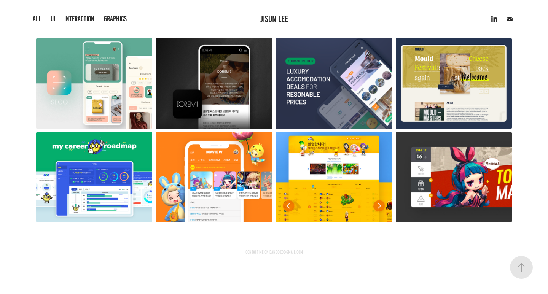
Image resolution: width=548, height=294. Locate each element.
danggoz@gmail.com (286, 252)
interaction (79, 19)
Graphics (115, 19)
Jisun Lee (274, 19)
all (37, 19)
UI (53, 19)
